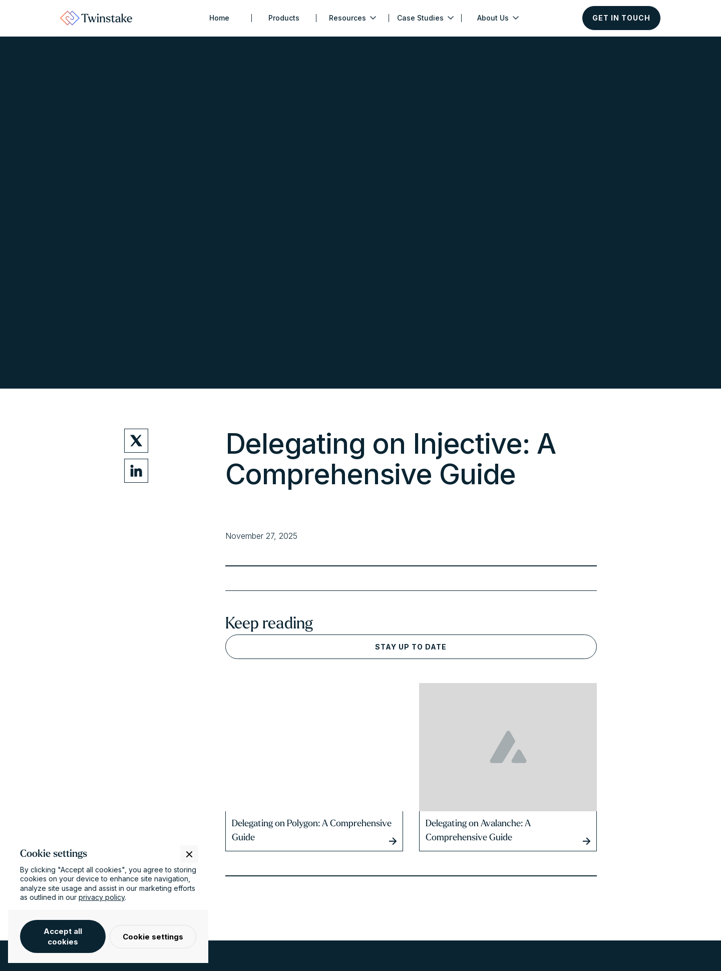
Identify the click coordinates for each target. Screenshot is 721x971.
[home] (96, 18)
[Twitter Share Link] (136, 441)
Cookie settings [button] (153, 936)
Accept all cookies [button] (63, 936)
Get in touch (621, 18)
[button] (352, 18)
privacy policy (102, 897)
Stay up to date (411, 646)
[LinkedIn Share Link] (136, 471)
